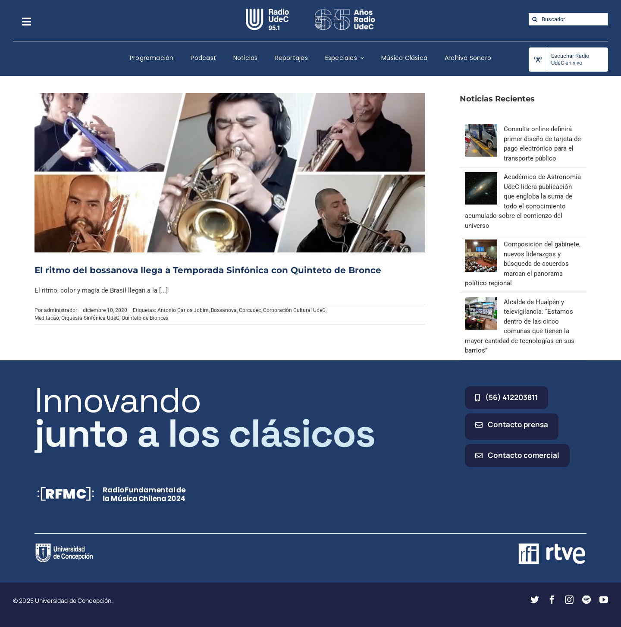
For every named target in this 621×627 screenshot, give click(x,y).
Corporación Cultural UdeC (294, 310)
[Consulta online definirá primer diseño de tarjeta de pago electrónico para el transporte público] (481, 129)
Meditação (46, 318)
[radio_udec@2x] (267, 12)
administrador (60, 310)
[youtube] (603, 599)
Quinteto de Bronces (145, 318)
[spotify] (586, 599)
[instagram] (569, 599)
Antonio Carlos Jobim (183, 310)
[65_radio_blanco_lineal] (345, 12)
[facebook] (552, 599)
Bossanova (224, 310)
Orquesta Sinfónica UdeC (90, 318)
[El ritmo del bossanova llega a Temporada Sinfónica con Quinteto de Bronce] (229, 172)
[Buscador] (568, 19)
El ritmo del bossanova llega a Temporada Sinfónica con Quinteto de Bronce (207, 270)
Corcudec (250, 310)
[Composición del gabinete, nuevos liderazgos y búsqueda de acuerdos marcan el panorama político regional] (481, 244)
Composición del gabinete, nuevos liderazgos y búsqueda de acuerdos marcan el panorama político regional (522, 263)
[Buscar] (535, 19)
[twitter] (534, 599)
